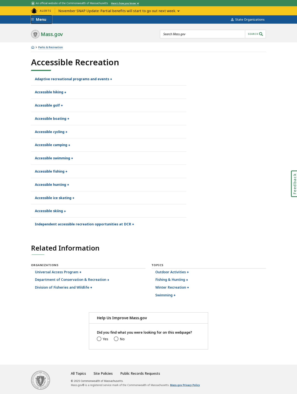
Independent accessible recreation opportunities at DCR (83, 224)
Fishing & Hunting (170, 279)
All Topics (78, 373)
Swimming (164, 295)
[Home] (32, 47)
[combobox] (213, 34)
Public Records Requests (140, 373)
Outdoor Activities (170, 272)
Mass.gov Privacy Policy (185, 385)
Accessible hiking (49, 92)
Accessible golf (47, 105)
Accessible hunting (50, 184)
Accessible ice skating (53, 197)
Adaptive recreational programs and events (72, 79)
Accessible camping (51, 144)
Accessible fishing (50, 171)
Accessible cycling (50, 131)
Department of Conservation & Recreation (70, 279)
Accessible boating (50, 118)
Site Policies (103, 373)
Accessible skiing (49, 211)
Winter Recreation (170, 287)
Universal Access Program (57, 272)
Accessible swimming (52, 158)
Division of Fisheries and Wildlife (62, 287)
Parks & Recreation (50, 47)
